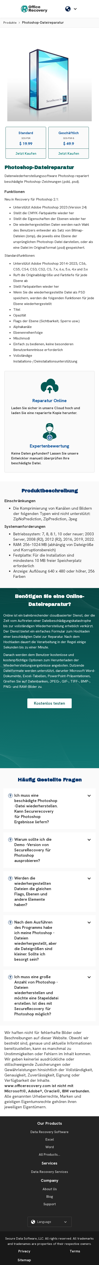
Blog (49, 1196)
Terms (75, 1251)
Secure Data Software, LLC (24, 1238)
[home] (34, 9)
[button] (49, 808)
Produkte (10, 23)
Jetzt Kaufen (25, 153)
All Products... (49, 1154)
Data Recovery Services (49, 1172)
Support (49, 1204)
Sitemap (24, 1260)
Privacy (24, 1251)
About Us (50, 1189)
